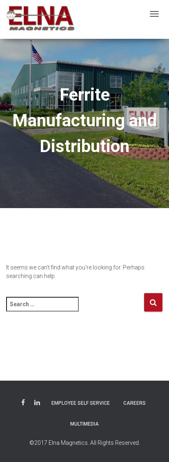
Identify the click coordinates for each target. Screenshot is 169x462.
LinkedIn (37, 403)
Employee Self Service (80, 403)
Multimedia (84, 424)
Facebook (23, 403)
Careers (134, 403)
